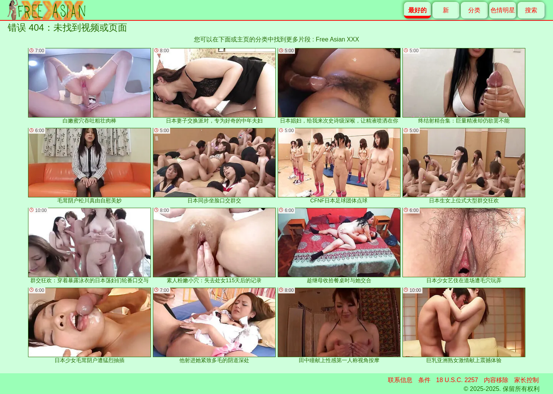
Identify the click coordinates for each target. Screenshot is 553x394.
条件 (424, 380)
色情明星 (502, 10)
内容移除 (496, 380)
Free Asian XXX (337, 39)
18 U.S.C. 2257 (457, 380)
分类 (474, 10)
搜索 (531, 10)
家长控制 (526, 380)
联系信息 (400, 380)
